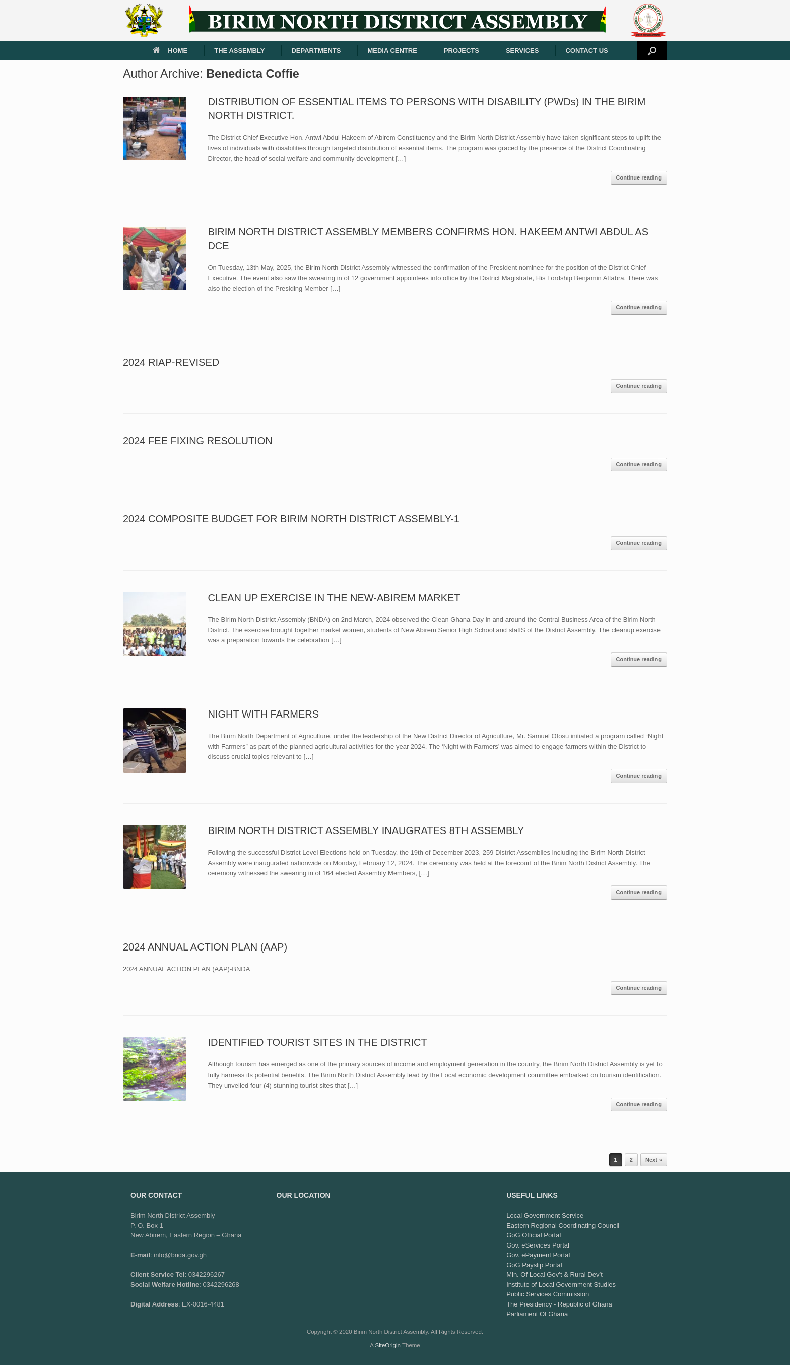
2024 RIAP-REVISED (171, 362)
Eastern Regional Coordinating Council (562, 1225)
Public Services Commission (547, 1294)
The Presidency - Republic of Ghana (559, 1304)
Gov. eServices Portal (537, 1245)
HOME (170, 50)
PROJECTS (461, 50)
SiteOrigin (388, 1345)
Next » (653, 1160)
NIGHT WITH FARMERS (263, 714)
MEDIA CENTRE (392, 50)
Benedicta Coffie (252, 73)
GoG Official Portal (533, 1235)
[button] (652, 50)
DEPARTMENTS (316, 50)
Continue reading (639, 177)
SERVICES (522, 50)
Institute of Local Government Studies (561, 1284)
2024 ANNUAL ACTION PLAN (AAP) (205, 947)
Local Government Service (544, 1215)
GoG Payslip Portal (534, 1265)
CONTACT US (586, 50)
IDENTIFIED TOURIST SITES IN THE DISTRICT (317, 1042)
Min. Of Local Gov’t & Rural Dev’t (554, 1274)
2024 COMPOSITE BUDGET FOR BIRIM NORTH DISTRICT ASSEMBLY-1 (291, 518)
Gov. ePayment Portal (538, 1255)
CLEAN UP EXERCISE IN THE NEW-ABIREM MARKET (334, 597)
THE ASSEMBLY (239, 50)
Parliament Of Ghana (537, 1314)
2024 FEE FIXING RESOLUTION (198, 440)
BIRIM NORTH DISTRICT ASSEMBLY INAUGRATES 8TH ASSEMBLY (366, 830)
